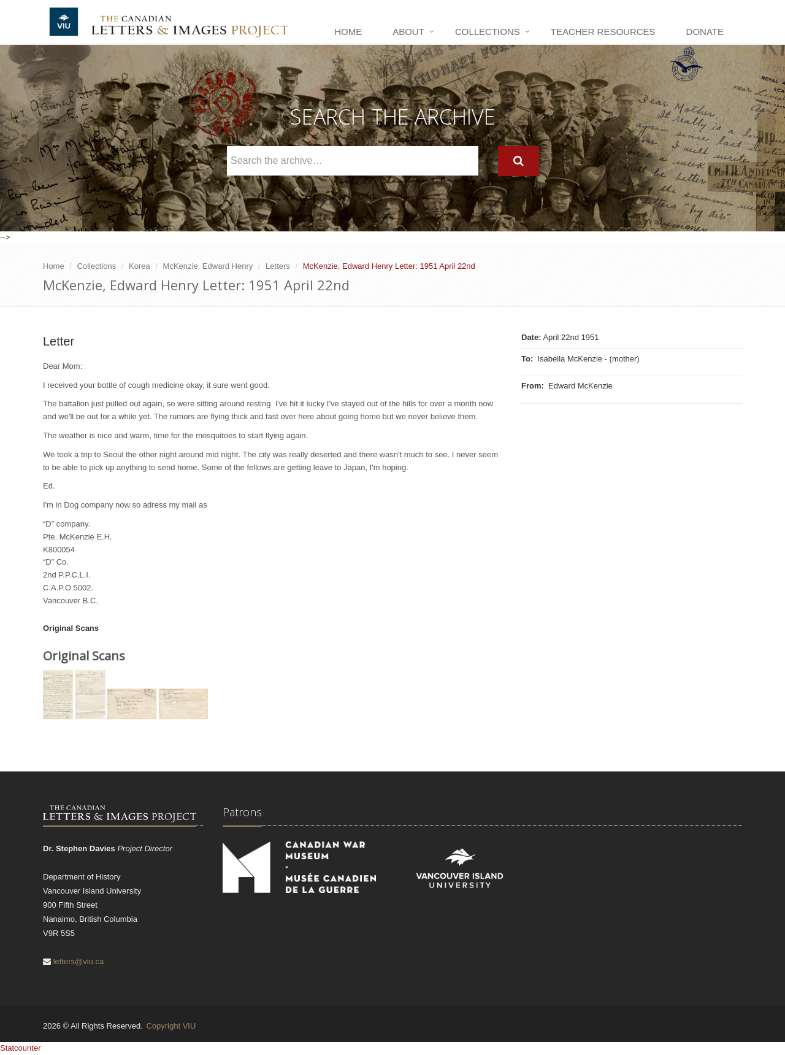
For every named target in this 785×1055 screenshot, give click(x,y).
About (408, 31)
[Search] (518, 161)
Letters (278, 266)
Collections (487, 31)
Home (348, 31)
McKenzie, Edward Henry (208, 266)
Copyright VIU (171, 1025)
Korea (139, 266)
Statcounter (20, 1048)
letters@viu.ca (78, 961)
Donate (705, 31)
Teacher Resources (603, 31)
